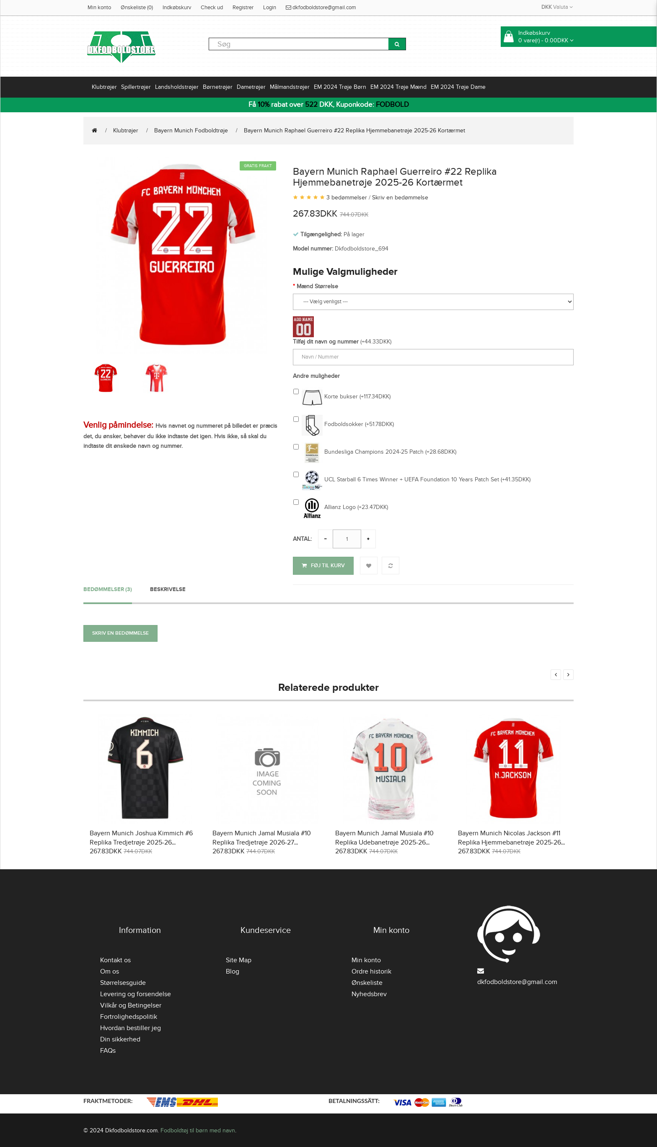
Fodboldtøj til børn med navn (197, 1129)
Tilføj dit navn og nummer (326, 341)
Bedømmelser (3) (107, 588)
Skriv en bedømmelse (400, 197)
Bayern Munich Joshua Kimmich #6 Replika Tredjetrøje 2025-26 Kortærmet (141, 841)
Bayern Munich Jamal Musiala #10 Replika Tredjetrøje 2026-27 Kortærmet (261, 841)
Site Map (238, 959)
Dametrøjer (251, 86)
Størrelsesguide (123, 982)
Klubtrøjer (104, 86)
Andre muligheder (316, 376)
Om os (109, 970)
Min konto (99, 7)
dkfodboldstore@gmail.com (321, 7)
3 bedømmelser (346, 197)
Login (269, 7)
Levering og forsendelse (135, 993)
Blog (232, 970)
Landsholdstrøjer (177, 86)
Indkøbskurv (177, 7)
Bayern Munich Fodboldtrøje (191, 130)
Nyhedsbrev (369, 993)
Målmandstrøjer (290, 86)
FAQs (108, 1050)
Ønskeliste (367, 982)
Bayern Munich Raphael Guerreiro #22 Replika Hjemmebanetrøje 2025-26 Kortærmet (354, 130)
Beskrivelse (168, 588)
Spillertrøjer (136, 86)
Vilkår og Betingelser (130, 1004)
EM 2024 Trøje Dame (458, 86)
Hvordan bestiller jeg (130, 1027)
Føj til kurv (323, 565)
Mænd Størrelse (317, 286)
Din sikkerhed (120, 1038)
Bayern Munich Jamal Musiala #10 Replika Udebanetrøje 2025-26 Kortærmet (384, 841)
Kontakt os (115, 959)
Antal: (302, 538)
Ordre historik (371, 970)
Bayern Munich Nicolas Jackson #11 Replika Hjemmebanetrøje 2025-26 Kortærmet (509, 841)
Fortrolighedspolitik (128, 1016)
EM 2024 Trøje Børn (340, 86)
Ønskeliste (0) (137, 7)
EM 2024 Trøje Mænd (398, 86)
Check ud (212, 7)
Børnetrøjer (218, 86)
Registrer (243, 7)
